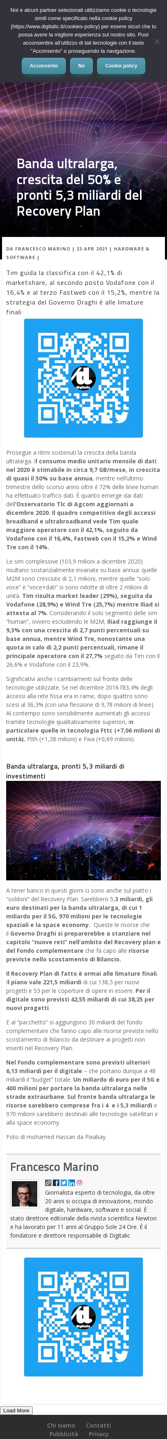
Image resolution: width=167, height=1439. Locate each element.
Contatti (98, 1425)
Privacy (99, 1434)
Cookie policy (121, 66)
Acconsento (44, 66)
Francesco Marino (42, 249)
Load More (16, 1410)
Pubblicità (64, 1434)
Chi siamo (61, 1425)
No (81, 66)
